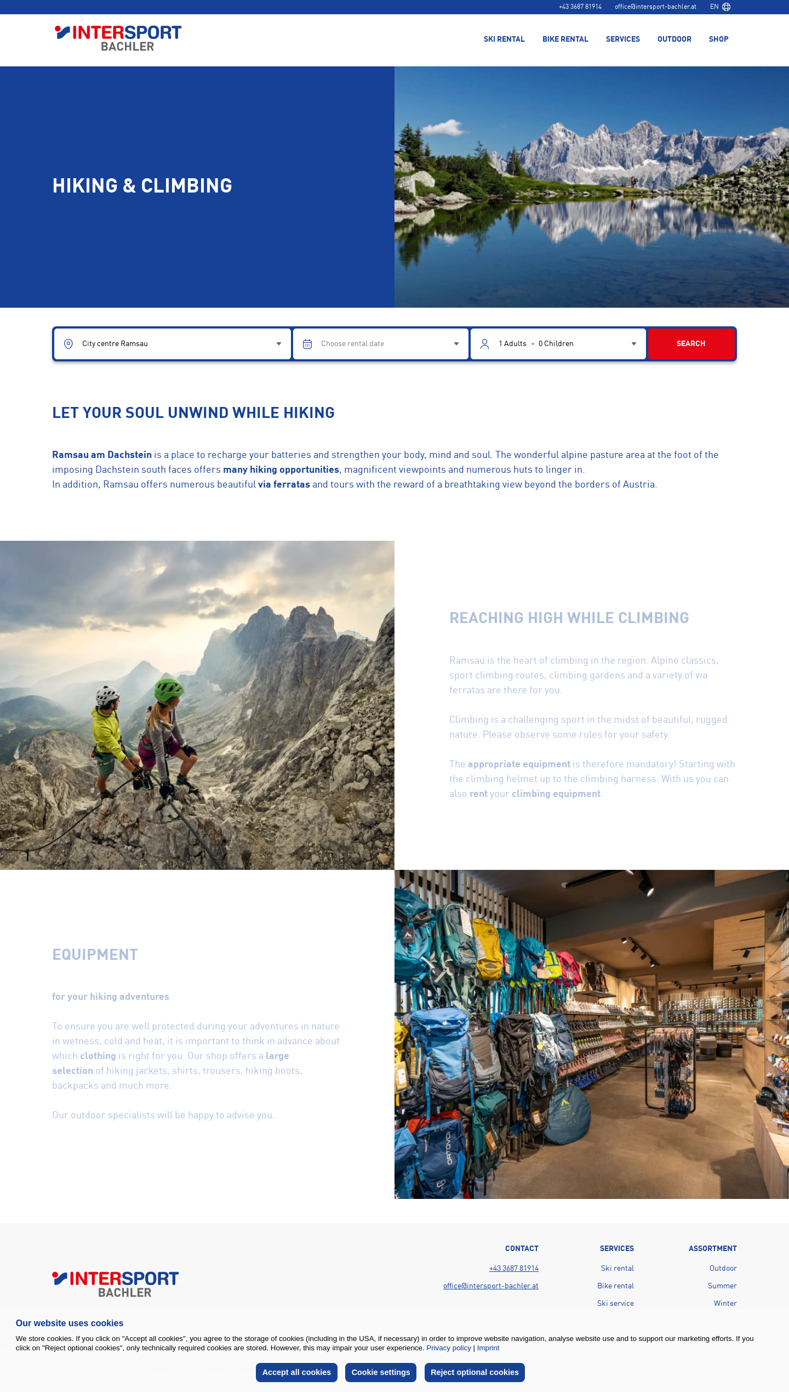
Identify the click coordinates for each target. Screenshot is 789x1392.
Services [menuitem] (623, 39)
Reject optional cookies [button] (475, 1372)
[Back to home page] (118, 39)
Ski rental (617, 1268)
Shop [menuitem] (719, 39)
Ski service (615, 1304)
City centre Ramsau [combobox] (115, 344)
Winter (725, 1304)
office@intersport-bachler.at (655, 7)
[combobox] (720, 7)
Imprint (488, 1348)
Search (691, 344)
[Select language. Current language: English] (720, 7)
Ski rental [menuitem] (504, 39)
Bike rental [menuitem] (565, 39)
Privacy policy (448, 1348)
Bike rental (615, 1286)
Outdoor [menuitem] (674, 39)
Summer (722, 1286)
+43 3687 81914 (580, 7)
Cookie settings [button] (381, 1372)
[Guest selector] (558, 344)
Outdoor (723, 1268)
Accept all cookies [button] (296, 1372)
